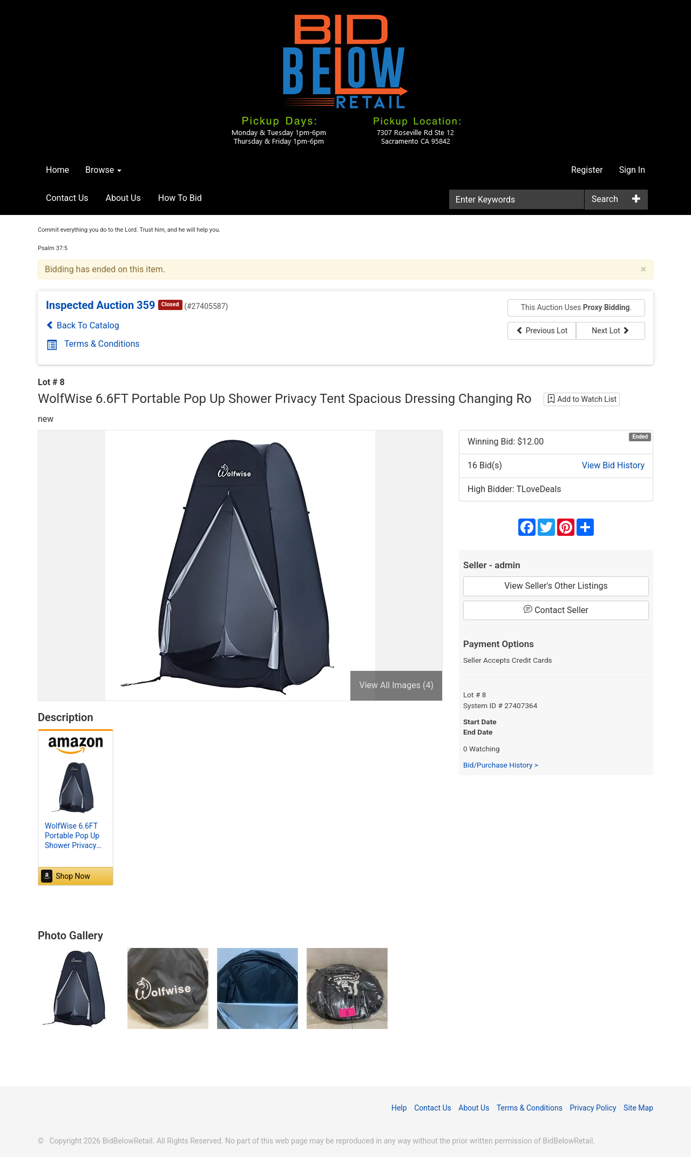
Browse (103, 170)
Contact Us (67, 198)
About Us (123, 198)
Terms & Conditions (93, 344)
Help (399, 1108)
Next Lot (610, 330)
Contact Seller (556, 609)
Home (57, 170)
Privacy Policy (593, 1108)
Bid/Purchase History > (500, 765)
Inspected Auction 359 (100, 305)
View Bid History (613, 465)
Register (587, 170)
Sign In (632, 170)
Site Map (638, 1108)
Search (605, 199)
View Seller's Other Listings (556, 586)
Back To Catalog (82, 325)
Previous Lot (541, 330)
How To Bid (180, 198)
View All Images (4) (396, 685)
